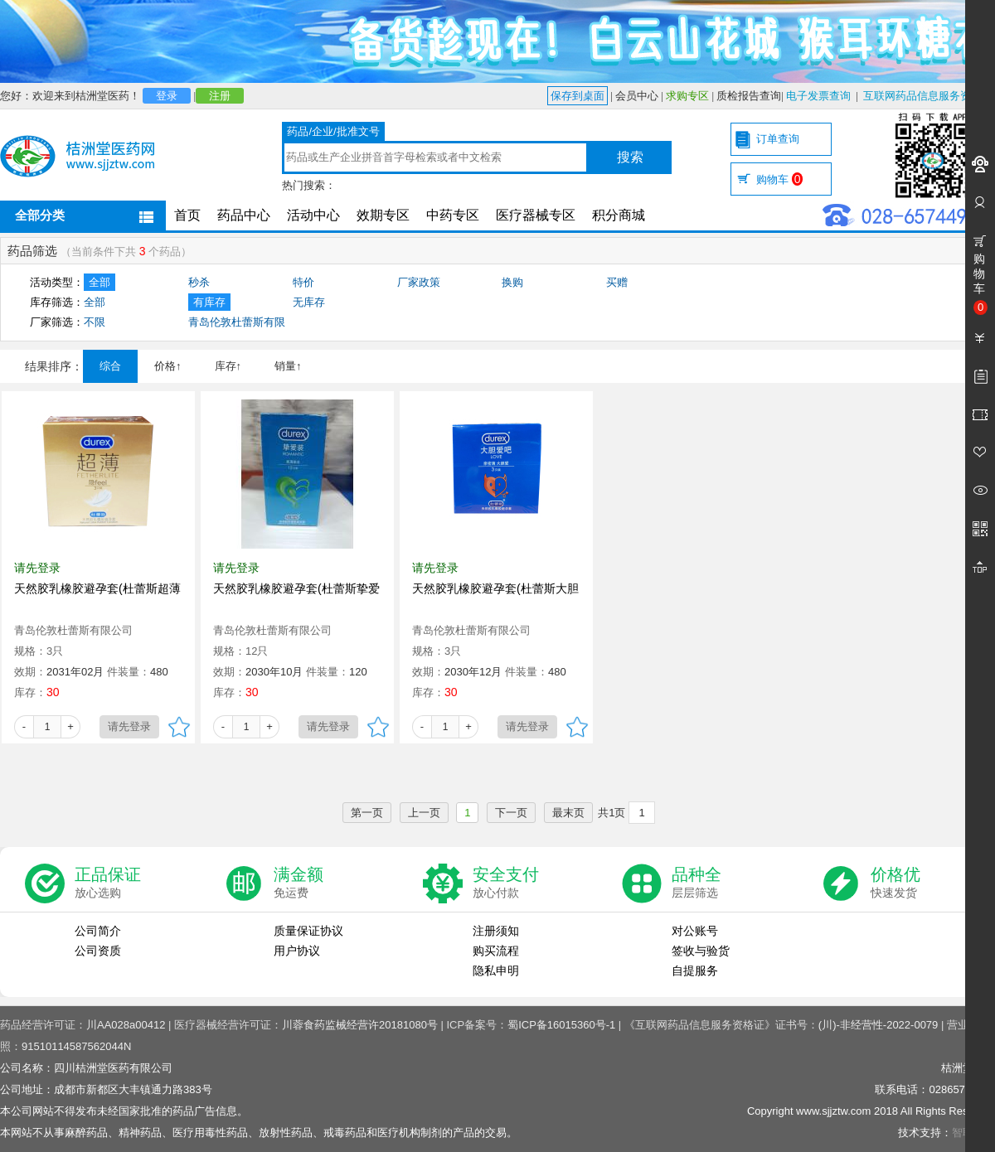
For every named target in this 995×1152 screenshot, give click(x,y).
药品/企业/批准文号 (333, 131)
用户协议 (297, 950)
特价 (303, 282)
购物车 (779, 179)
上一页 (424, 812)
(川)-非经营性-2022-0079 (878, 1025)
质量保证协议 (308, 930)
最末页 (568, 812)
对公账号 (695, 930)
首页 (187, 215)
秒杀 (199, 282)
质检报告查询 (748, 96)
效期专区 (383, 215)
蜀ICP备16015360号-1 (561, 1025)
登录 (166, 96)
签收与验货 (701, 950)
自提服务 (695, 970)
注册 (220, 96)
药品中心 (243, 215)
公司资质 (98, 950)
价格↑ (168, 366)
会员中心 (636, 96)
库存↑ (228, 366)
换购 (512, 282)
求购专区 (687, 96)
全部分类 (40, 215)
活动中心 (313, 215)
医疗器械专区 (535, 215)
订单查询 (777, 139)
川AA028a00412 (125, 1025)
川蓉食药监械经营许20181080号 (360, 1025)
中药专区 (452, 215)
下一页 (511, 812)
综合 (110, 366)
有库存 (209, 302)
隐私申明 (496, 970)
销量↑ (288, 366)
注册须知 (496, 930)
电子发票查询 (818, 96)
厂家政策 (418, 282)
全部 (99, 282)
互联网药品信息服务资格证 (928, 96)
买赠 (617, 282)
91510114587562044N (76, 1046)
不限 (94, 322)
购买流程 (496, 950)
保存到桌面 (577, 96)
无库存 (309, 302)
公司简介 (98, 930)
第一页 (367, 812)
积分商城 (618, 215)
